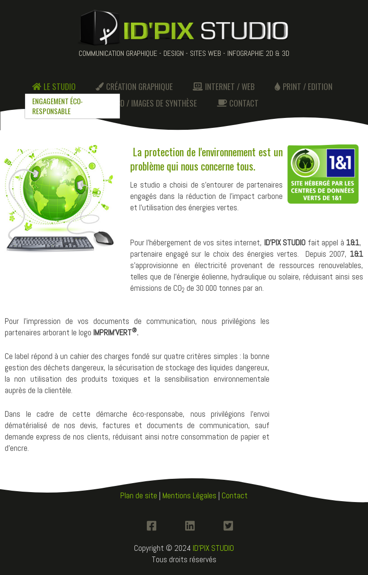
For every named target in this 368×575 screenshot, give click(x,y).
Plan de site (138, 495)
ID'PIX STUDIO (213, 548)
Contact (235, 495)
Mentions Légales (189, 495)
